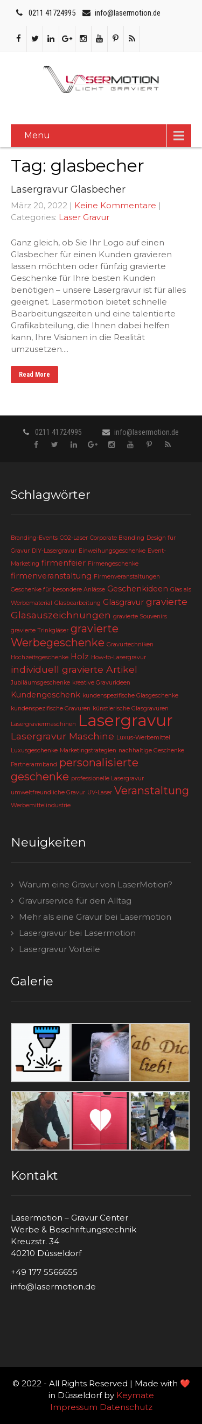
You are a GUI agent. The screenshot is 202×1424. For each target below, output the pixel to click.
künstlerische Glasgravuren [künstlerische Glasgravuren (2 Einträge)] (131, 708)
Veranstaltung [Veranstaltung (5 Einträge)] (151, 790)
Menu (37, 135)
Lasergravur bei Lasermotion (77, 933)
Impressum (73, 1407)
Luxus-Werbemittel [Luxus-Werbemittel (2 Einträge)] (143, 737)
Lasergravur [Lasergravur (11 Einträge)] (125, 720)
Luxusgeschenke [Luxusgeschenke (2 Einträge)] (34, 750)
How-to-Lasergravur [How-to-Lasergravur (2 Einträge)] (118, 657)
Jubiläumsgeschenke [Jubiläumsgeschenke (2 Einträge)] (40, 682)
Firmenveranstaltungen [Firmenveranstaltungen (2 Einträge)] (127, 576)
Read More (34, 374)
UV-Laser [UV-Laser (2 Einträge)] (99, 792)
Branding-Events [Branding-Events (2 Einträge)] (34, 537)
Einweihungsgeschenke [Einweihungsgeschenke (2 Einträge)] (112, 550)
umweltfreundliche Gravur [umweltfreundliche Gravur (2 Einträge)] (48, 792)
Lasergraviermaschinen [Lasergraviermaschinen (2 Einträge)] (43, 724)
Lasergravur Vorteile (59, 949)
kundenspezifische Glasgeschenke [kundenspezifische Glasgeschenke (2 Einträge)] (130, 695)
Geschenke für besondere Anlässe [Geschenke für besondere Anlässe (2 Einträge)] (58, 589)
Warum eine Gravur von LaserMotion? (95, 884)
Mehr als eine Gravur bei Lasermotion (95, 917)
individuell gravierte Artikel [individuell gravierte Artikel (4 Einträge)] (74, 669)
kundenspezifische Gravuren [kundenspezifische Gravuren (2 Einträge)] (50, 708)
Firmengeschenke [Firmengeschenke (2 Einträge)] (113, 563)
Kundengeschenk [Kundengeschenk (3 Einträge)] (45, 695)
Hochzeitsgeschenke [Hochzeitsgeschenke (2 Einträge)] (39, 657)
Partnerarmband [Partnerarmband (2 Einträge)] (34, 764)
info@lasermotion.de (128, 13)
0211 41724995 (52, 13)
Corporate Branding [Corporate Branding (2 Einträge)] (117, 537)
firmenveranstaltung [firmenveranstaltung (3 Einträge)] (51, 576)
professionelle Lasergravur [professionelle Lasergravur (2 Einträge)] (107, 778)
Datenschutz (126, 1407)
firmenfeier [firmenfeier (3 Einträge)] (63, 563)
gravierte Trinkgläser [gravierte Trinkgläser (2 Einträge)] (39, 630)
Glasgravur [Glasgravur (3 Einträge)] (123, 602)
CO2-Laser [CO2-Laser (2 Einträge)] (74, 537)
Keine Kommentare (115, 205)
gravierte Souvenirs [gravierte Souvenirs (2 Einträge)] (140, 616)
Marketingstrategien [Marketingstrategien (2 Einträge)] (88, 750)
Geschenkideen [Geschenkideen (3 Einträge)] (137, 589)
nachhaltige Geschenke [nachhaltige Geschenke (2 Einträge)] (151, 750)
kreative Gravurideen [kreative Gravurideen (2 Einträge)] (101, 682)
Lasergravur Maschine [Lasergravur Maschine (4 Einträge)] (62, 736)
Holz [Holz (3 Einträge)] (80, 656)
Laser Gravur (84, 217)
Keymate (135, 1395)
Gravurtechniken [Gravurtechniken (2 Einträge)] (130, 644)
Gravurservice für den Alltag (75, 901)
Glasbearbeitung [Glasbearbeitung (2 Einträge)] (77, 603)
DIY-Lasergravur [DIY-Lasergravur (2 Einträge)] (54, 550)
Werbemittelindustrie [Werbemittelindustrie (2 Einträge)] (41, 805)
